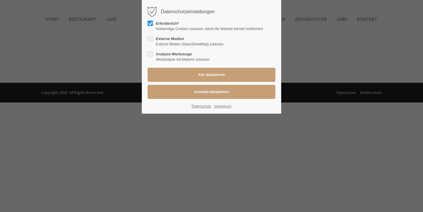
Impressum (222, 106)
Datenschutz (201, 106)
